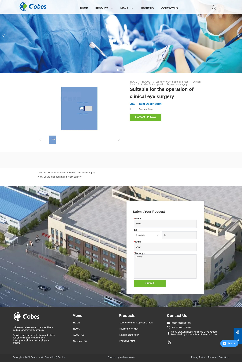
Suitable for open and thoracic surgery (63, 176)
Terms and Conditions (218, 357)
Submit (149, 283)
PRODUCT (104, 8)
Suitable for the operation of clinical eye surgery (163, 84)
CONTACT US (169, 8)
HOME (84, 8)
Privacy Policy (198, 357)
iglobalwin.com (127, 357)
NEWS (126, 8)
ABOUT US (147, 8)
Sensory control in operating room (172, 81)
